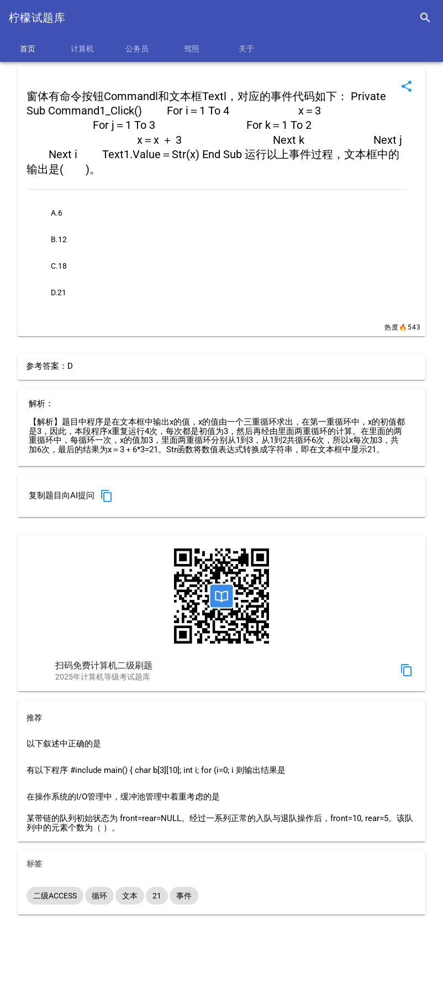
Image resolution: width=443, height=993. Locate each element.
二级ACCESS (55, 895)
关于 (246, 48)
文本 (130, 895)
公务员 (137, 48)
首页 (27, 48)
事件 (184, 895)
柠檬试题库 (37, 17)
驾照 (191, 48)
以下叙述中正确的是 (64, 744)
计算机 (82, 48)
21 (156, 895)
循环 (99, 895)
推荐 (34, 717)
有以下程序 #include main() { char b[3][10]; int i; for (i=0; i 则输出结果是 (156, 770)
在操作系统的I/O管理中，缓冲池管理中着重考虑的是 (123, 797)
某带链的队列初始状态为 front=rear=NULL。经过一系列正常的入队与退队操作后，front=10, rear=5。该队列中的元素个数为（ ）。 (220, 823)
